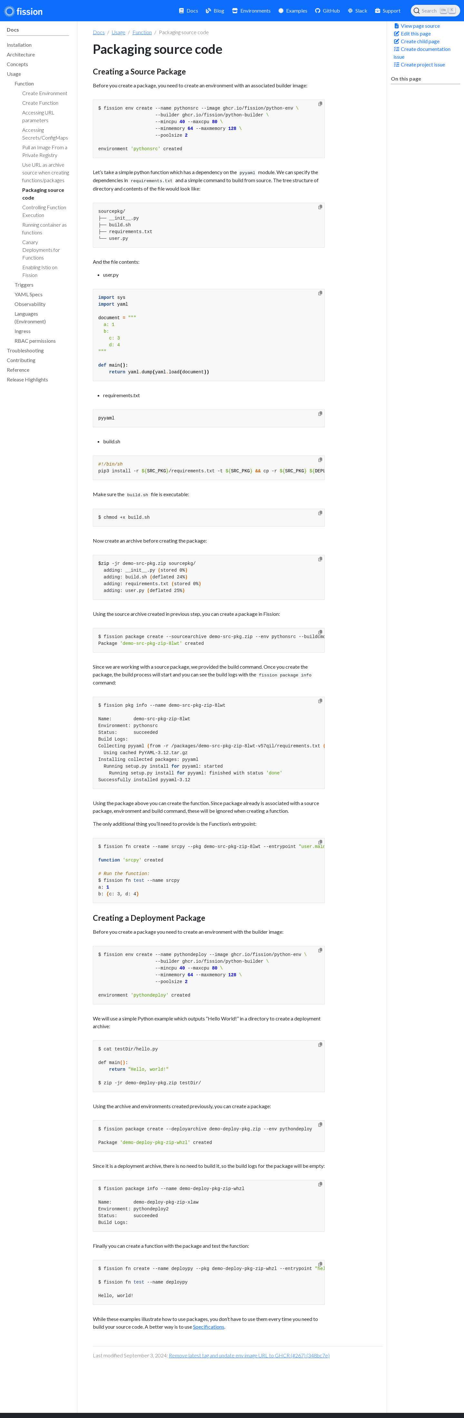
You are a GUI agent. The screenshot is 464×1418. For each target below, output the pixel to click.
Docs (99, 32)
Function (142, 32)
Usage (118, 32)
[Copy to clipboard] (320, 103)
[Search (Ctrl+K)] (435, 10)
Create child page (416, 41)
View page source (416, 26)
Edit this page (412, 33)
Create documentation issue (421, 53)
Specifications (208, 1327)
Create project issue (419, 64)
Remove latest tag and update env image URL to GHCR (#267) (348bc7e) (249, 1355)
